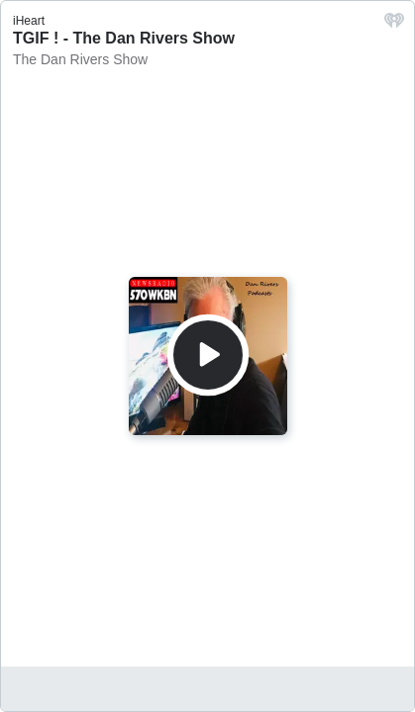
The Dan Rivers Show (80, 59)
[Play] (208, 355)
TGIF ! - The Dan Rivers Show (124, 38)
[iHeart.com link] (394, 25)
